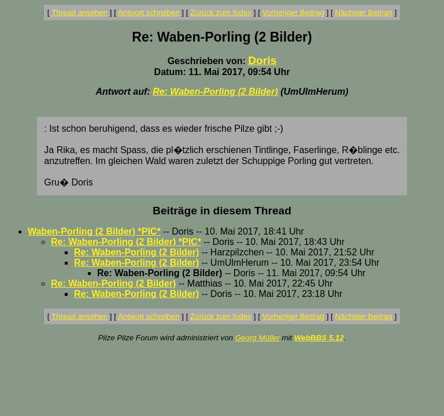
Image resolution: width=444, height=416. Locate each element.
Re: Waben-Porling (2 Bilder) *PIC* (126, 242)
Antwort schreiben (149, 12)
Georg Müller (257, 337)
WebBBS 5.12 (319, 337)
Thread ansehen (79, 12)
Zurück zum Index (220, 12)
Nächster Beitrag (363, 12)
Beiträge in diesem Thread (222, 211)
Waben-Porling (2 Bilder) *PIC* (94, 231)
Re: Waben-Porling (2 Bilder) (215, 91)
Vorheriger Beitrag (293, 12)
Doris (262, 60)
